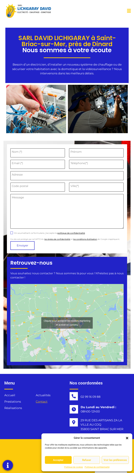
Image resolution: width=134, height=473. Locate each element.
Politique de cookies (73, 467)
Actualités (43, 395)
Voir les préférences (115, 460)
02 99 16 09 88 (90, 396)
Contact (41, 401)
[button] (127, 438)
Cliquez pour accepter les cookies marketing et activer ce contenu (67, 322)
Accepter (58, 460)
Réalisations (13, 408)
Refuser (86, 460)
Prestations (12, 401)
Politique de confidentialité (97, 467)
